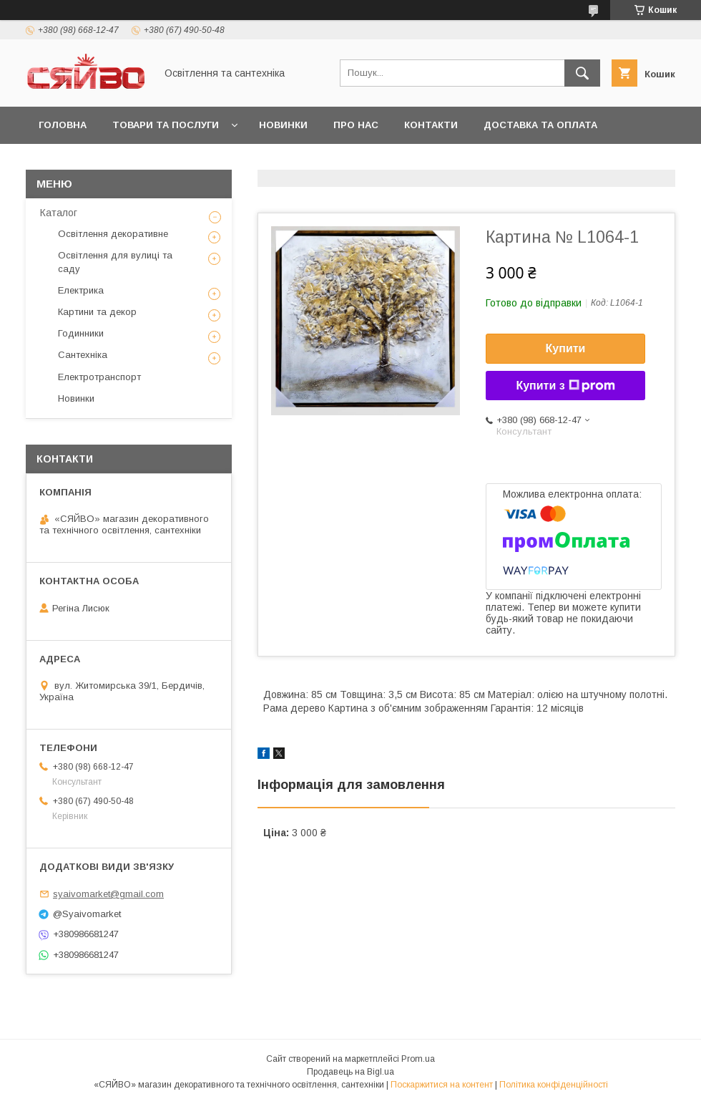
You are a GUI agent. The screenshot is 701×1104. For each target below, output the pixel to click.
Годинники (81, 333)
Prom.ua (418, 1059)
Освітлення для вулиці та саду (115, 261)
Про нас (355, 125)
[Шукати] (582, 73)
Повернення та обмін (99, 162)
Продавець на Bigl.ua (350, 1072)
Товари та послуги (165, 125)
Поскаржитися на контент (442, 1085)
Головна (63, 125)
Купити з (565, 385)
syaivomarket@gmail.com (108, 893)
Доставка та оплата (540, 125)
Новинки (283, 125)
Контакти (431, 125)
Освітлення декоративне (113, 233)
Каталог (58, 212)
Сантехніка (82, 354)
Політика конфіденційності (553, 1085)
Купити (566, 348)
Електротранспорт (99, 377)
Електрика (81, 290)
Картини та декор (97, 311)
